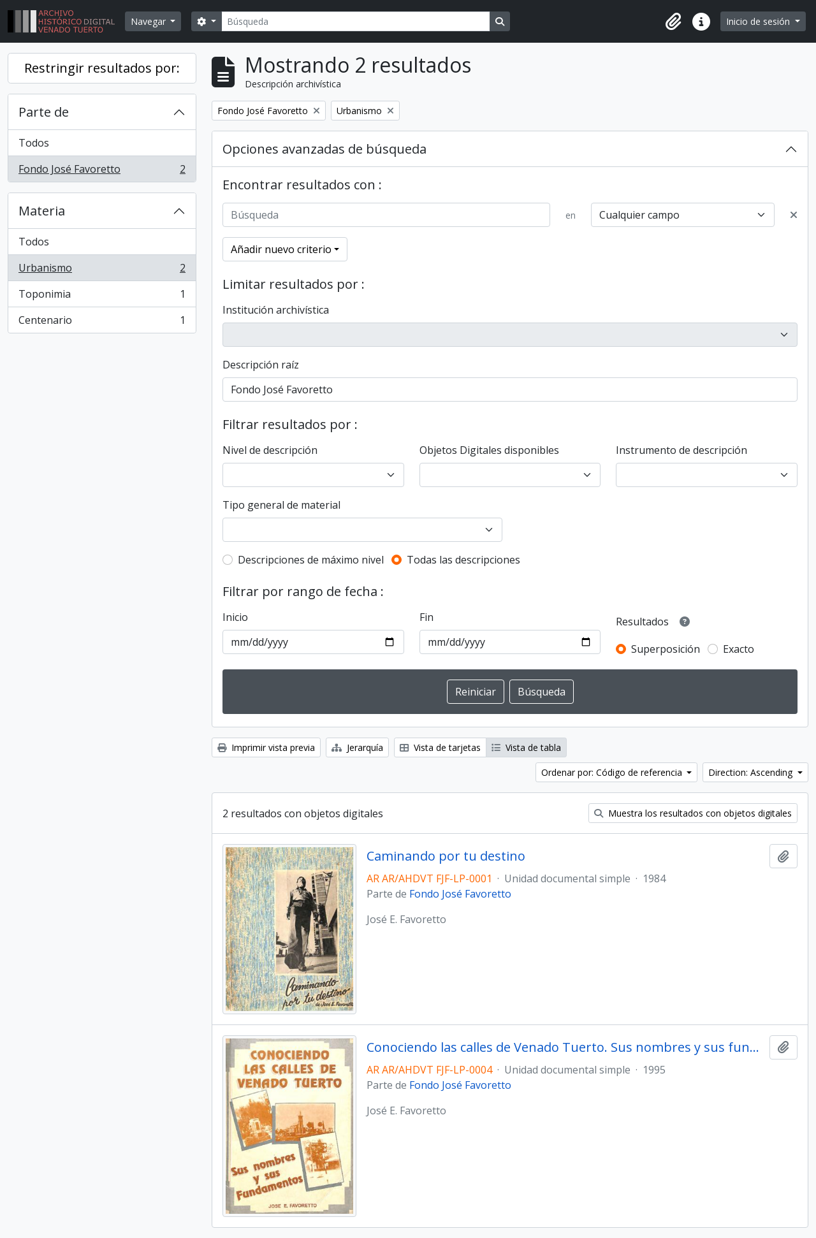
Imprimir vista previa (266, 747)
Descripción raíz (260, 365)
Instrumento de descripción (681, 450)
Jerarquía (357, 747)
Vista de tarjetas (440, 747)
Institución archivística (275, 310)
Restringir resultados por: (102, 67)
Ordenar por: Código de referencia (613, 772)
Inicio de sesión (759, 21)
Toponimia (102, 296)
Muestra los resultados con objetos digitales (693, 813)
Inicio (235, 617)
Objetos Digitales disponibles (489, 450)
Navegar (149, 21)
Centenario (102, 322)
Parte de (43, 111)
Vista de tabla (526, 747)
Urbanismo (102, 270)
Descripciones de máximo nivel (311, 560)
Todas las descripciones (463, 560)
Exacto (738, 649)
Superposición (665, 649)
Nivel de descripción (269, 450)
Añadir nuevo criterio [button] (281, 249)
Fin (426, 617)
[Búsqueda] (355, 21)
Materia (41, 210)
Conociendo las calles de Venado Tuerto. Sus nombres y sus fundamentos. (566, 1047)
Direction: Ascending (751, 772)
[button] (673, 22)
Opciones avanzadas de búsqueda (324, 148)
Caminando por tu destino (446, 856)
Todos (33, 143)
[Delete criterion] (794, 214)
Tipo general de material (281, 505)
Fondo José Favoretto (102, 171)
